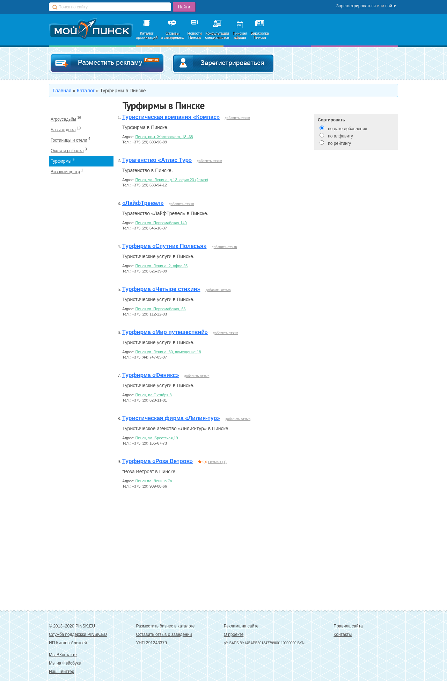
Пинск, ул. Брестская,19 (156, 438)
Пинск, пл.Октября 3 (153, 395)
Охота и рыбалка (67, 150)
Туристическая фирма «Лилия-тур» (171, 418)
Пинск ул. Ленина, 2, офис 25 (161, 266)
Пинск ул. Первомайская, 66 (160, 309)
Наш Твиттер (61, 671)
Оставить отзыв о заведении (164, 634)
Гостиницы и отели (69, 140)
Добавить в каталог (107, 63)
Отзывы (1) (217, 462)
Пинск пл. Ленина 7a (153, 481)
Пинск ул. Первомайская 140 (161, 223)
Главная (62, 90)
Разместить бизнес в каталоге (165, 626)
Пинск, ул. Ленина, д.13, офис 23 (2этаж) (171, 180)
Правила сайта (348, 626)
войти (390, 5)
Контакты (343, 634)
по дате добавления (347, 128)
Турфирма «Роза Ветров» (157, 461)
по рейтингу (339, 143)
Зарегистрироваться (356, 5)
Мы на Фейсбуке (65, 663)
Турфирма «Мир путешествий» (165, 332)
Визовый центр (65, 171)
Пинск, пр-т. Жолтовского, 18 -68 (164, 137)
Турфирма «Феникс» (150, 375)
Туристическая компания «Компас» (171, 117)
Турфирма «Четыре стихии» (161, 289)
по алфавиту (340, 136)
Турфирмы (61, 161)
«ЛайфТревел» (143, 203)
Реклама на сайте (241, 626)
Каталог (86, 90)
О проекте (234, 634)
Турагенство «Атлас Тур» (157, 160)
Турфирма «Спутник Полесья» (164, 246)
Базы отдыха (63, 129)
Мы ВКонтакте (63, 654)
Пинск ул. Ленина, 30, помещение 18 (168, 352)
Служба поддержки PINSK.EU (78, 634)
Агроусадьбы (63, 119)
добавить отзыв (237, 117)
